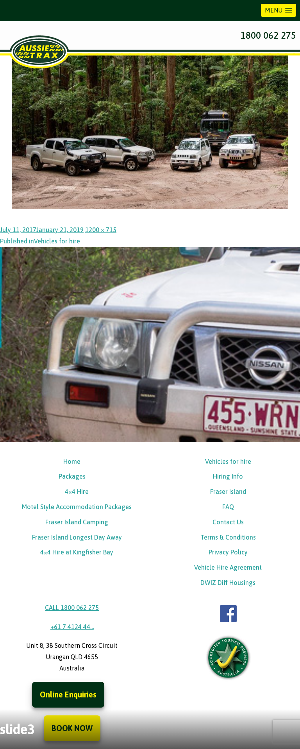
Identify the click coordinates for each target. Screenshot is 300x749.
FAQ (228, 506)
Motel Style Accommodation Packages (77, 506)
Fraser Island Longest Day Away (77, 537)
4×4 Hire (77, 491)
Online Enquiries (68, 694)
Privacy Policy (228, 552)
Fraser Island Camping (76, 522)
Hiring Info (228, 476)
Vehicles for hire (228, 461)
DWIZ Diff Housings (227, 582)
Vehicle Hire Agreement (228, 567)
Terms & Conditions (228, 537)
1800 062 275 (268, 35)
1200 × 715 (100, 229)
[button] (278, 10)
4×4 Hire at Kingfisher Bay (76, 552)
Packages (72, 476)
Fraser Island (228, 491)
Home (71, 461)
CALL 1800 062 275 (72, 607)
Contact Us (228, 522)
